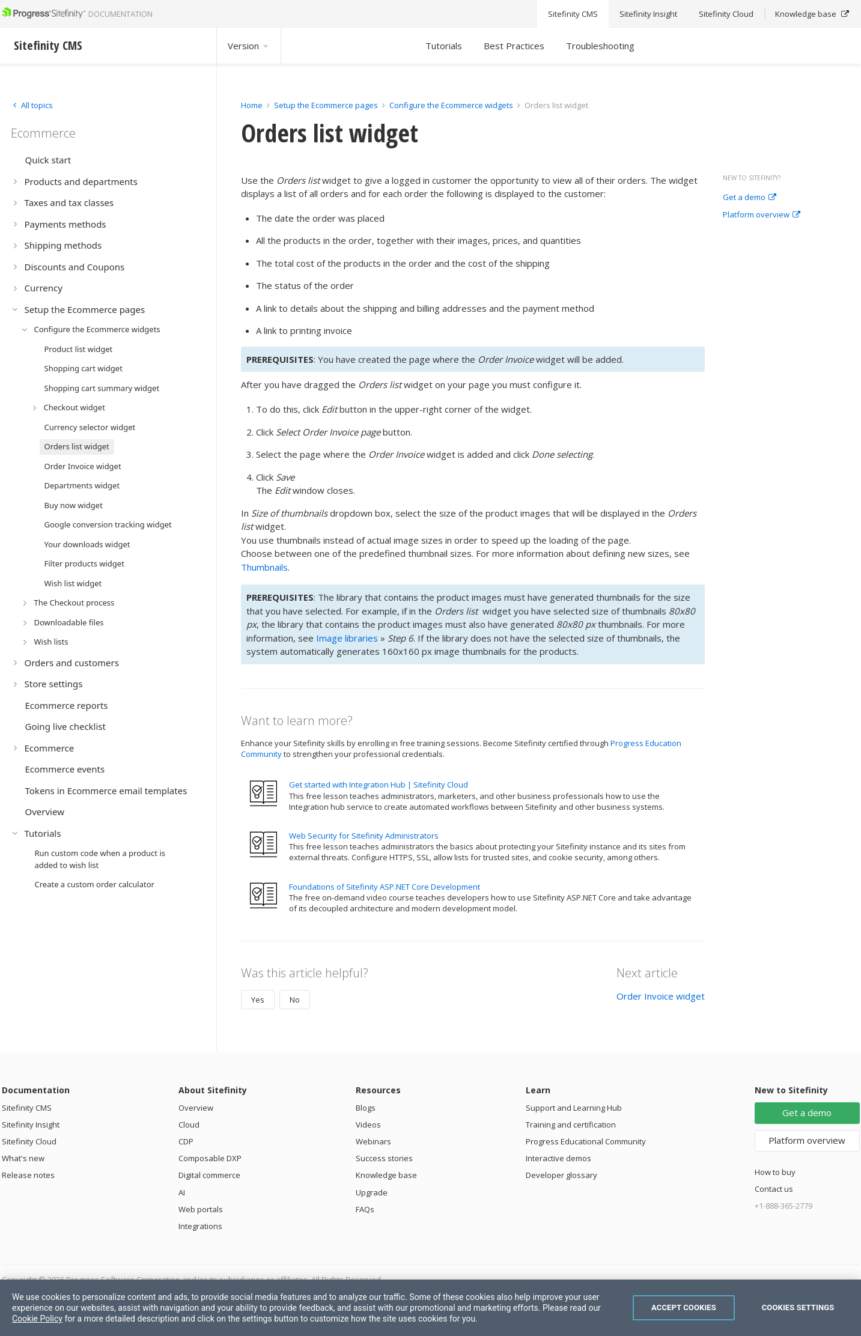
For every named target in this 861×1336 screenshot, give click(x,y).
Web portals (200, 1209)
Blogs (366, 1107)
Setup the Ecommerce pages (326, 105)
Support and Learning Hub (574, 1107)
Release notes (28, 1175)
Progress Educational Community (586, 1141)
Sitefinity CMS (27, 1107)
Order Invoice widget (660, 996)
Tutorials (443, 46)
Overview (195, 1107)
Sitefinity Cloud (29, 1141)
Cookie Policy (37, 1318)
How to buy (775, 1172)
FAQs (365, 1209)
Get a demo (749, 197)
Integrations (200, 1226)
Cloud (188, 1124)
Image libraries (347, 638)
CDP (185, 1141)
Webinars (373, 1141)
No (295, 999)
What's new (23, 1158)
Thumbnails (264, 567)
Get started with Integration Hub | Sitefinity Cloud (378, 784)
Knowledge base (386, 1175)
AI (181, 1192)
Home (252, 105)
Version (249, 46)
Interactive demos (558, 1158)
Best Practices (514, 46)
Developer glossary (561, 1175)
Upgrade (372, 1192)
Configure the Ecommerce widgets (451, 105)
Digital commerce (209, 1175)
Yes (257, 999)
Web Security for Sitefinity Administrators (364, 835)
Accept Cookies (683, 1307)
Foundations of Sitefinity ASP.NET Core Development (384, 886)
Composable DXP (210, 1158)
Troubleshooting (600, 46)
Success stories (384, 1158)
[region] (430, 1308)
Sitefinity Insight (30, 1124)
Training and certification (571, 1124)
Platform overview (761, 215)
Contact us (774, 1188)
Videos (368, 1124)
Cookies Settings (798, 1307)
